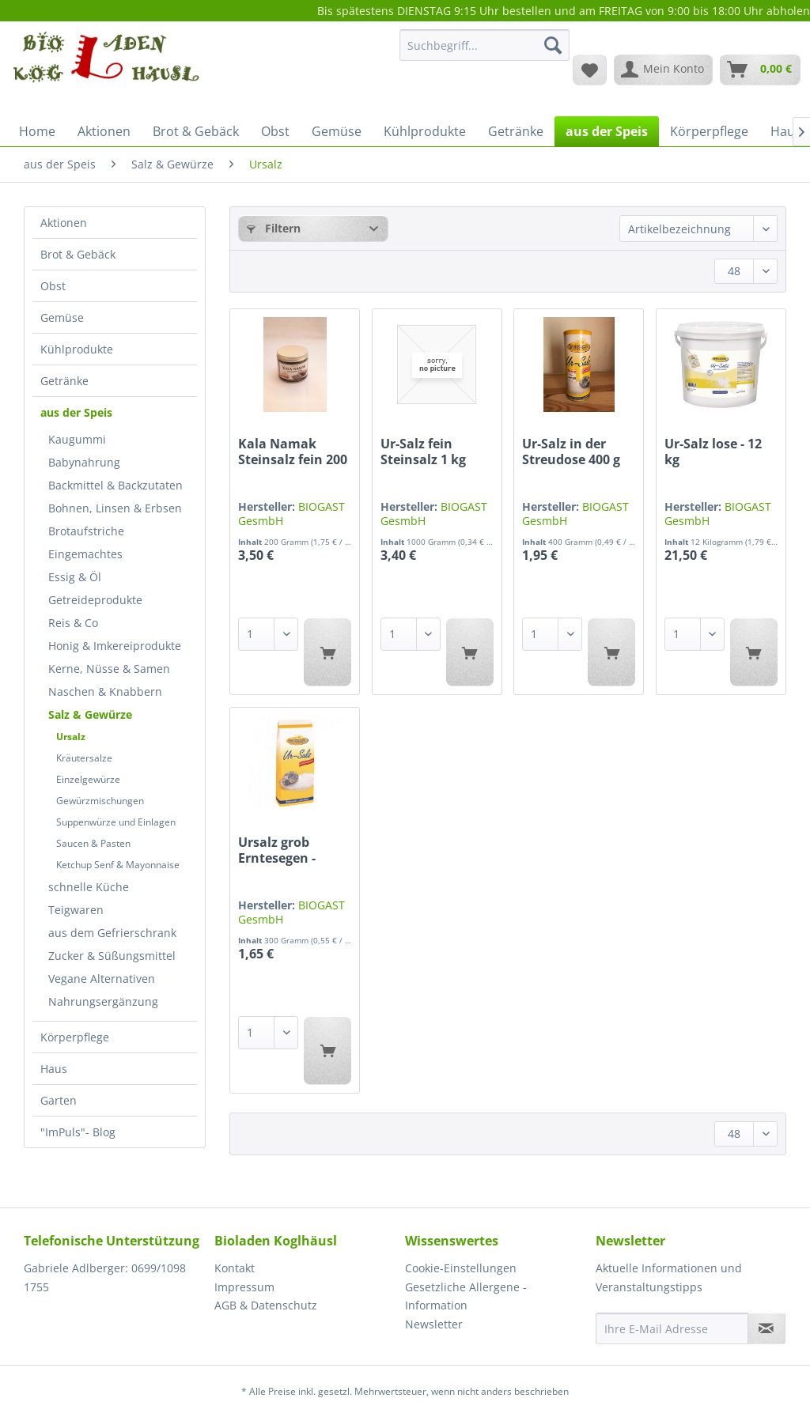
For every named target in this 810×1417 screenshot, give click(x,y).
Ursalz (70, 736)
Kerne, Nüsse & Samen (109, 668)
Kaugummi (77, 439)
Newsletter (434, 1324)
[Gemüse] (337, 131)
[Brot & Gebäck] (196, 131)
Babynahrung (84, 462)
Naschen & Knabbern (105, 691)
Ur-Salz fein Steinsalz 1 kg (423, 451)
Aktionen (63, 222)
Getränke (64, 380)
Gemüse (62, 317)
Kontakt (234, 1267)
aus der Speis (76, 412)
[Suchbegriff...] (484, 45)
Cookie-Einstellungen (461, 1267)
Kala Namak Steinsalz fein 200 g (292, 451)
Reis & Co (73, 622)
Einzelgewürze (88, 779)
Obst (53, 285)
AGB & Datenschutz (265, 1305)
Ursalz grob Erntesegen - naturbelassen (284, 850)
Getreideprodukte (95, 599)
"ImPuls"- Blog (77, 1131)
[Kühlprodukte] (425, 131)
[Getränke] (516, 131)
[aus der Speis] (607, 131)
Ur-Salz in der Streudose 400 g (571, 451)
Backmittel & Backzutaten (115, 485)
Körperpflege (74, 1037)
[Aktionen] (104, 131)
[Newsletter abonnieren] (766, 1328)
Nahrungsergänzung (103, 1001)
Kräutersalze (84, 758)
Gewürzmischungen (100, 800)
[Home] (37, 131)
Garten (58, 1100)
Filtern (274, 228)
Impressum (244, 1286)
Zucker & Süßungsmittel (112, 955)
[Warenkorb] (760, 69)
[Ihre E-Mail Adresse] (672, 1328)
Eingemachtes (85, 553)
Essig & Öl (74, 576)
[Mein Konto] (663, 69)
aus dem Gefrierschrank (112, 932)
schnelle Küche (88, 886)
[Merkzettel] (590, 69)
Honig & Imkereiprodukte (114, 645)
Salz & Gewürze (90, 714)
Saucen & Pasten (93, 843)
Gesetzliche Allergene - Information (466, 1296)
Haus (53, 1068)
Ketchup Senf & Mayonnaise (118, 864)
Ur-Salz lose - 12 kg (713, 451)
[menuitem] (484, 52)
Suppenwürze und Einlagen (116, 822)
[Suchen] (553, 45)
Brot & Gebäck (77, 254)
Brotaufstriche (86, 530)
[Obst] (275, 131)
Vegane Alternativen (101, 978)
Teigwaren (76, 909)
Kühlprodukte (76, 349)
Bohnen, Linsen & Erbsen (115, 508)
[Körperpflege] (709, 131)
